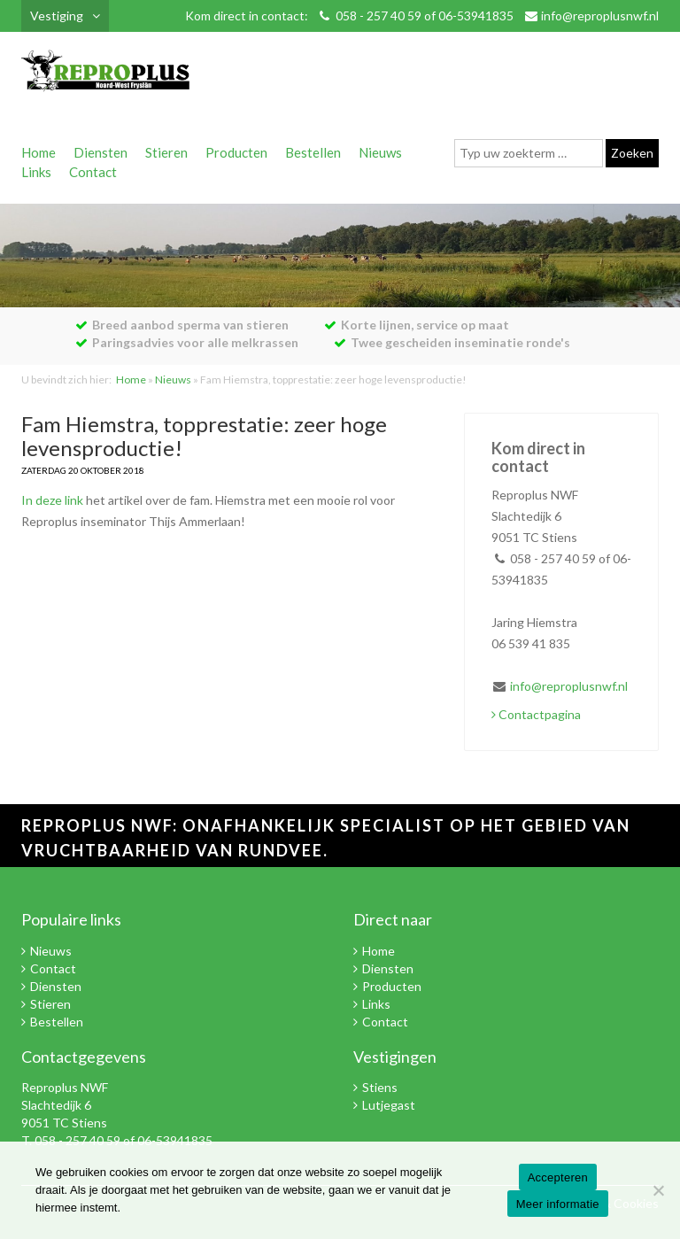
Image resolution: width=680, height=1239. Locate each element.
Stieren (166, 152)
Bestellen (313, 152)
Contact (93, 172)
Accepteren (558, 1177)
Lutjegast (388, 1104)
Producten (236, 152)
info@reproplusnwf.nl (600, 15)
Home (38, 152)
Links (36, 172)
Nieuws (380, 152)
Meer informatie (557, 1204)
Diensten (100, 152)
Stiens (380, 1087)
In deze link (52, 499)
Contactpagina (536, 714)
